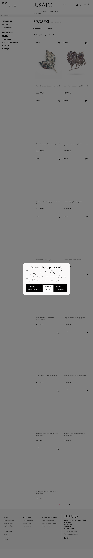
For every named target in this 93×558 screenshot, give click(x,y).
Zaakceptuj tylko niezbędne (34, 288)
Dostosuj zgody (48, 288)
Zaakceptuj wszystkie (60, 288)
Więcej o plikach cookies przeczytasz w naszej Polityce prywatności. (44, 281)
